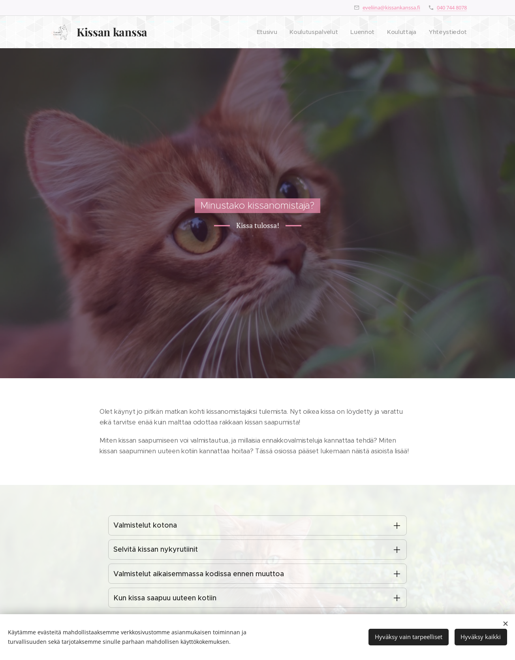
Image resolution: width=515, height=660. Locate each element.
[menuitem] (263, 32)
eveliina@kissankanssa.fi (391, 7)
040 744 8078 (452, 7)
